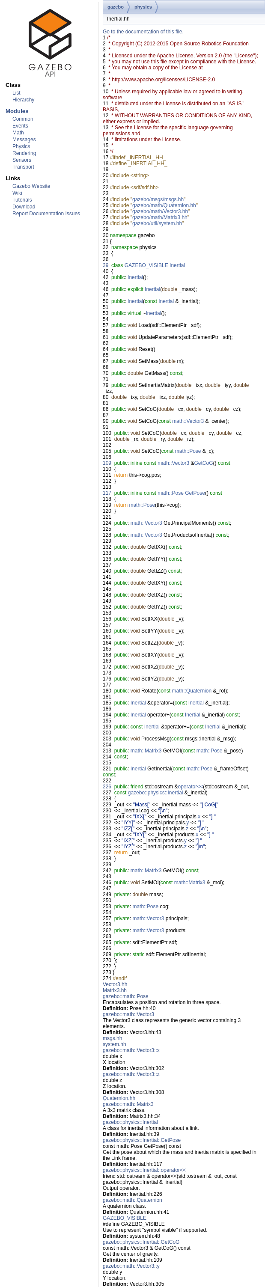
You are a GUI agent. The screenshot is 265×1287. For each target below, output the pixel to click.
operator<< (190, 787)
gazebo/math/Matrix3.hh (160, 217)
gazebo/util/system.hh (157, 223)
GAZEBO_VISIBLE (146, 265)
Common (22, 119)
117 (107, 493)
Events (20, 126)
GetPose (195, 493)
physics (143, 6)
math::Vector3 (188, 421)
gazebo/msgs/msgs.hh (158, 199)
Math (18, 133)
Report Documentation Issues (46, 214)
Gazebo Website (31, 186)
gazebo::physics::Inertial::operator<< (144, 1170)
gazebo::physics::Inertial (155, 793)
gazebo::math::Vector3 (128, 1014)
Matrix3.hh (115, 990)
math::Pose (188, 451)
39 (105, 265)
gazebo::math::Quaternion (132, 1200)
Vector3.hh (115, 984)
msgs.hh (112, 1038)
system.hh (114, 1044)
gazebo (115, 6)
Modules (17, 111)
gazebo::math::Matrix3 (128, 1104)
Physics (21, 146)
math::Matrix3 (146, 751)
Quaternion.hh (119, 1098)
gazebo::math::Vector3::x (131, 1050)
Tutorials (22, 200)
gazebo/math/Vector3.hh (160, 211)
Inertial (177, 265)
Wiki (17, 193)
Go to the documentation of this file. (143, 32)
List (16, 93)
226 (107, 787)
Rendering (24, 153)
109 (107, 463)
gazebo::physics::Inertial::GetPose (142, 1140)
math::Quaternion (191, 691)
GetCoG (203, 463)
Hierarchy (23, 100)
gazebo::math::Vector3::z (131, 1074)
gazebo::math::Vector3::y (131, 1266)
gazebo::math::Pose (126, 996)
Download (23, 207)
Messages (24, 140)
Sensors (21, 160)
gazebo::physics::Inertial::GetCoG (141, 1242)
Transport (23, 167)
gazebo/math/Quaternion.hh (164, 205)
